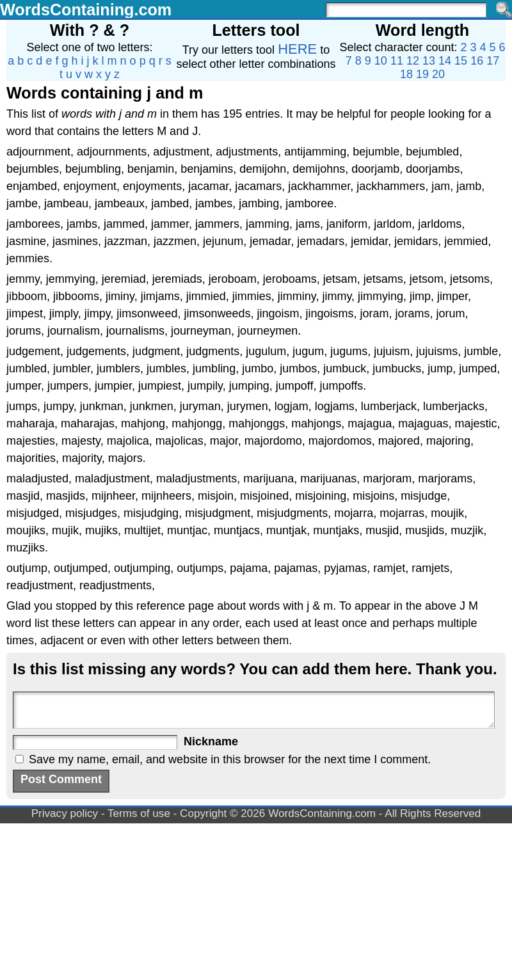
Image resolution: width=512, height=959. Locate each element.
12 (412, 60)
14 (444, 60)
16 (476, 60)
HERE (297, 49)
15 (460, 60)
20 (438, 74)
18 (406, 74)
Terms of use (139, 813)
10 (380, 60)
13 (428, 60)
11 (396, 60)
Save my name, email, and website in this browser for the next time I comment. (230, 759)
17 (492, 60)
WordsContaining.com (86, 10)
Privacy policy (65, 813)
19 (422, 74)
